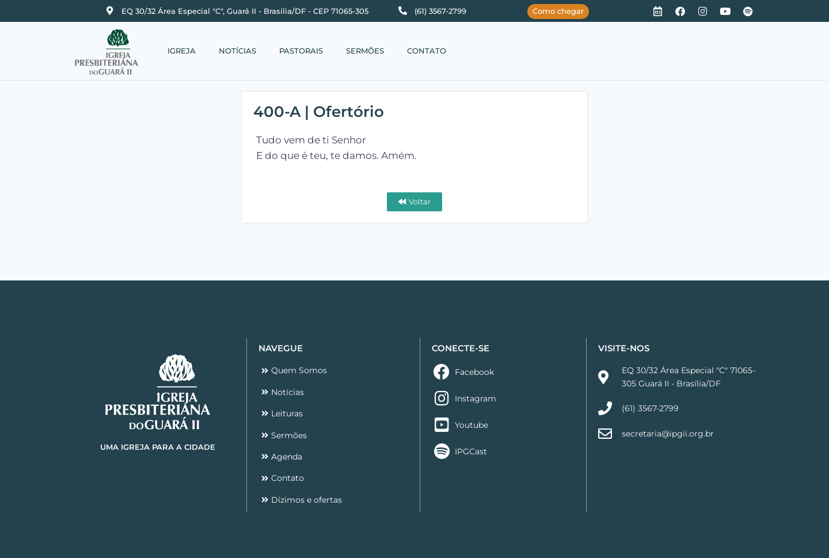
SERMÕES (365, 50)
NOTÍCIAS (237, 50)
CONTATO (426, 50)
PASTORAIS (301, 50)
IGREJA (182, 50)
